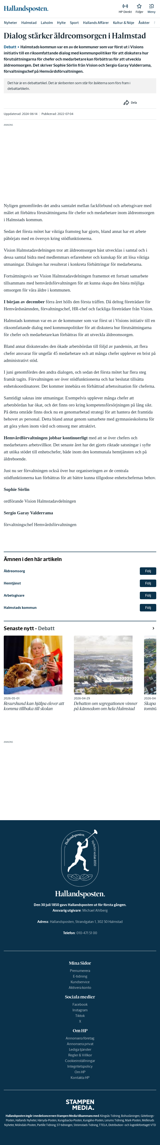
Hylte (61, 22)
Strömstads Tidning (86, 1125)
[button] (151, 9)
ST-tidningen (64, 1125)
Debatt (10, 46)
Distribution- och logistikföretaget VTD (132, 1125)
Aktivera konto (80, 987)
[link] (26, 8)
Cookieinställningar (80, 1060)
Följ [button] (148, 571)
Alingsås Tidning (110, 1116)
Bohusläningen (130, 1116)
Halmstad (29, 22)
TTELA (103, 1125)
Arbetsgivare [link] (14, 595)
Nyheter (10, 22)
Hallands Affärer (96, 22)
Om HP (80, 1072)
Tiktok (80, 1015)
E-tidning (80, 976)
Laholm (47, 22)
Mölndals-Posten (25, 1125)
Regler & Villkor (80, 1055)
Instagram (80, 1010)
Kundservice (80, 982)
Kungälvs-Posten (93, 1120)
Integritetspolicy (80, 1066)
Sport (74, 22)
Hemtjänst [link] (12, 583)
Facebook (80, 1004)
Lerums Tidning (114, 1120)
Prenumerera (80, 970)
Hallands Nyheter (25, 1120)
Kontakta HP (80, 1077)
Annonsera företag (80, 1038)
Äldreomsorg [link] (14, 571)
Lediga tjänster (80, 1049)
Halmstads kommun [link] (20, 607)
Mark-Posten (133, 1120)
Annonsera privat (80, 1044)
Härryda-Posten (47, 1120)
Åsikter (144, 22)
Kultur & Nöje (123, 22)
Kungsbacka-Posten (70, 1120)
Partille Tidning (46, 1125)
